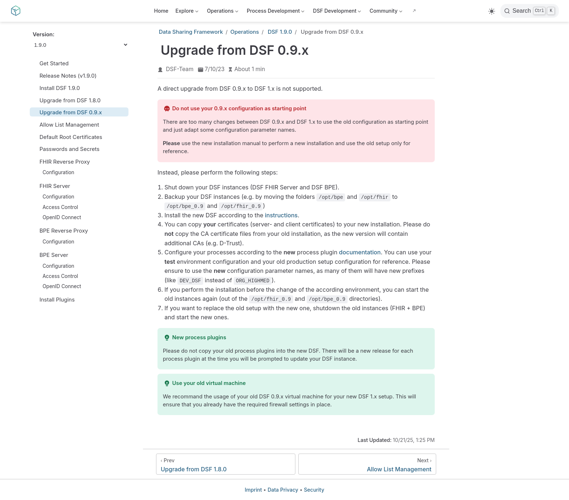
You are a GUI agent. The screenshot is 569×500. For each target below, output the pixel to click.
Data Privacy (282, 490)
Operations (222, 12)
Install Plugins (54, 299)
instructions (281, 215)
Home (161, 11)
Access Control (57, 207)
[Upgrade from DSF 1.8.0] (225, 464)
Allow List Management (66, 124)
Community (385, 12)
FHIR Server (55, 186)
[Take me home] (18, 11)
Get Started (51, 63)
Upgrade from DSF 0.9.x (67, 112)
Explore (186, 12)
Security (314, 490)
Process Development (276, 12)
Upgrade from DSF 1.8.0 (67, 100)
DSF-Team (179, 69)
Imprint (253, 490)
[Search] (529, 11)
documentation (360, 252)
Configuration (55, 172)
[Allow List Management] (367, 464)
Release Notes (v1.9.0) (65, 75)
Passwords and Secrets (66, 149)
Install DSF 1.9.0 (56, 88)
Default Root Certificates (67, 137)
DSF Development (336, 12)
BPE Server (54, 255)
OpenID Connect (58, 217)
